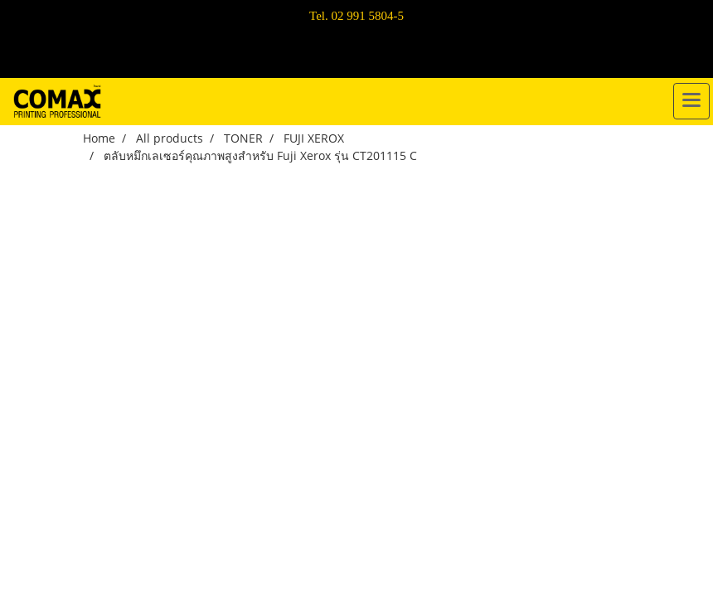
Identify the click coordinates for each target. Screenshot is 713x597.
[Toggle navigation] (691, 101)
